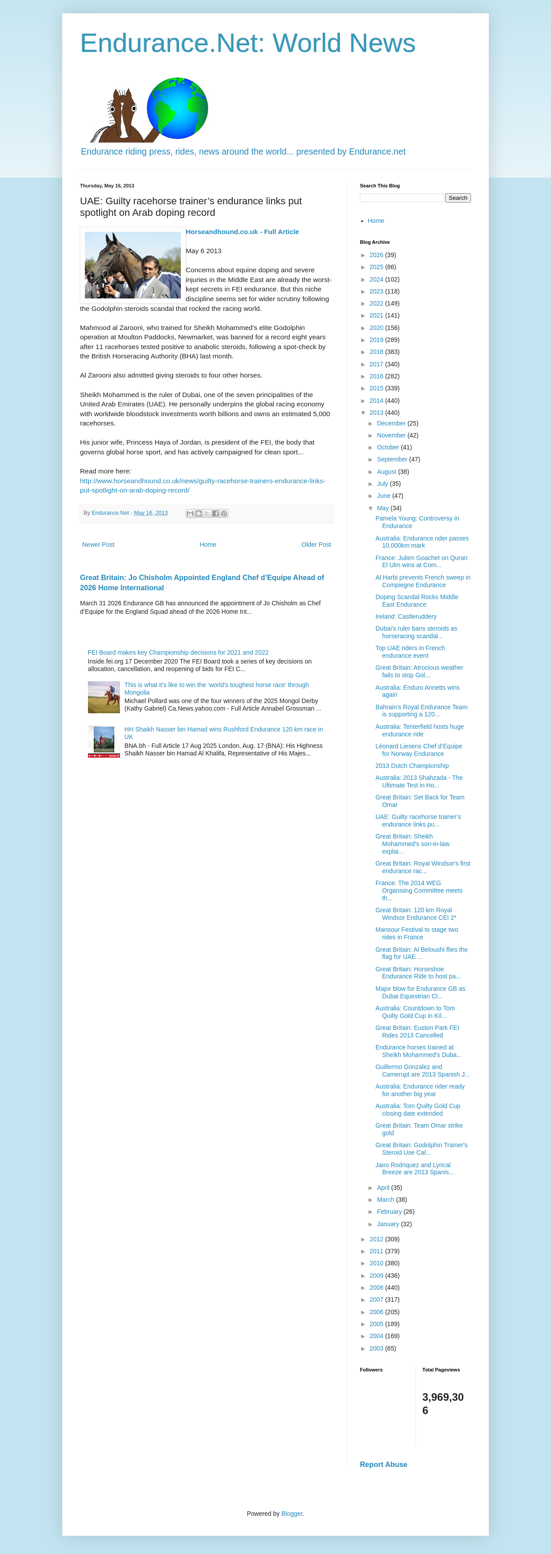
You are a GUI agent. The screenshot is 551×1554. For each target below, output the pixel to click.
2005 (377, 1323)
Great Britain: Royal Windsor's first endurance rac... (423, 867)
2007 (377, 1299)
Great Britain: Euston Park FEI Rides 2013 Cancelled (417, 1031)
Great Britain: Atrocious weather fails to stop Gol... (419, 671)
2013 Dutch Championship (412, 765)
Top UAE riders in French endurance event (410, 651)
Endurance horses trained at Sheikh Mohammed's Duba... (418, 1051)
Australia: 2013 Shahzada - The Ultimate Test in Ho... (419, 781)
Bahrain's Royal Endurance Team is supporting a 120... (421, 710)
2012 (377, 1239)
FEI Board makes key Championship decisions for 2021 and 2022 (178, 652)
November (392, 435)
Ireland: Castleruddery (406, 616)
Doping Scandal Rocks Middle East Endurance (417, 600)
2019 (377, 339)
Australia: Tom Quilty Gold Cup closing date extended (417, 1109)
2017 (377, 364)
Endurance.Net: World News (248, 43)
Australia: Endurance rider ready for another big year (420, 1090)
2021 (377, 315)
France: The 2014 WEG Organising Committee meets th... (419, 890)
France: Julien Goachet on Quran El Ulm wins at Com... (421, 561)
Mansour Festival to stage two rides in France (416, 933)
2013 (377, 412)
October (389, 447)
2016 (377, 376)
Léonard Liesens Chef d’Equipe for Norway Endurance (418, 750)
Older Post (316, 544)
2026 (377, 254)
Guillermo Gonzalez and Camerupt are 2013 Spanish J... (422, 1070)
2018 (377, 351)
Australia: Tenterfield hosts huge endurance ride (419, 730)
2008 (377, 1287)
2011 (377, 1251)
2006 (377, 1312)
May (383, 508)
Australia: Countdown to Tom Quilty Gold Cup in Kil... (415, 1012)
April (384, 1187)
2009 (377, 1275)
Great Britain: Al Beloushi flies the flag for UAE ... (421, 953)
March (386, 1199)
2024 (377, 279)
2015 (377, 388)
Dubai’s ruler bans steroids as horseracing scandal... (416, 632)
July (383, 483)
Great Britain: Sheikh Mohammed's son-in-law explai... (412, 844)
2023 (377, 291)
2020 (377, 327)
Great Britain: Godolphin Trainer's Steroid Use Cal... (421, 1148)
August (387, 471)
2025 (377, 266)
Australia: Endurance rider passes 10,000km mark (422, 542)
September (393, 459)
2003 (377, 1348)
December (392, 423)
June (384, 495)
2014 (377, 400)
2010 (377, 1263)
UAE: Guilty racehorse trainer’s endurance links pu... (418, 820)
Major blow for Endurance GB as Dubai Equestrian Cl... (420, 992)
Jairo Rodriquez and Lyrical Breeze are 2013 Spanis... (414, 1168)
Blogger (291, 1513)
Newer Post (98, 544)
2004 (377, 1335)
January (389, 1224)
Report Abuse (383, 1464)
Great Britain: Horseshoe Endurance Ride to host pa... (418, 973)
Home (208, 544)
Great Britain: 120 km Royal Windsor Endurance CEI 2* (415, 913)
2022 (377, 303)
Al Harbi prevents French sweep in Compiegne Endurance (423, 581)
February (390, 1211)
